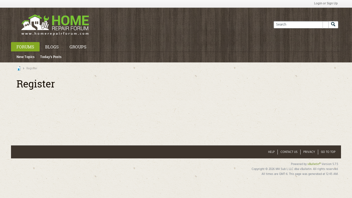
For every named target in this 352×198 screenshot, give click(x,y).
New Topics (25, 57)
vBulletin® (314, 164)
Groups (78, 47)
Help (271, 152)
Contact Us (289, 152)
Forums (25, 47)
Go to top (328, 152)
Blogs (52, 47)
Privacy (309, 152)
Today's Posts (51, 57)
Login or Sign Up (326, 3)
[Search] (301, 24)
